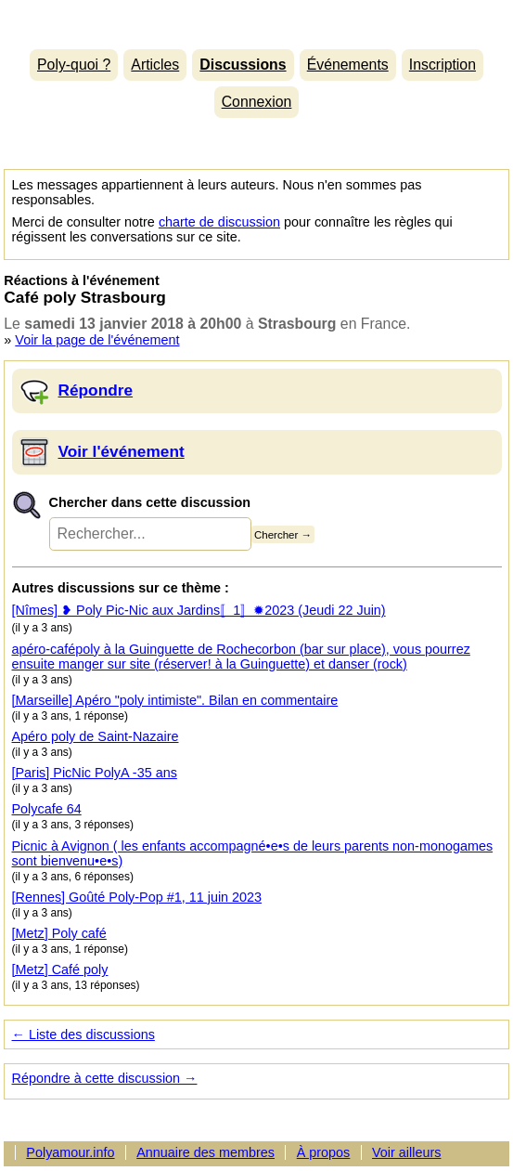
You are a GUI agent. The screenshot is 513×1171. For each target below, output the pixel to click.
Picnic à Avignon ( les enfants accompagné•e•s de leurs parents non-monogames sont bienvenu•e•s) (253, 853)
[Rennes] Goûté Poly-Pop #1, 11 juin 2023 (137, 897)
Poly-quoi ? (73, 64)
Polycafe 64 (47, 808)
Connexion (257, 102)
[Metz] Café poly (60, 969)
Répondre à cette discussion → (105, 1078)
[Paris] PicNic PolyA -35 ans (94, 772)
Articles (155, 64)
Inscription (442, 64)
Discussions (242, 64)
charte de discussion (219, 222)
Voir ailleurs (406, 1152)
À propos (324, 1152)
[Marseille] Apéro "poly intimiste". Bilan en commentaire (175, 700)
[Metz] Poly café (59, 933)
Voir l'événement (121, 451)
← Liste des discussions (83, 1034)
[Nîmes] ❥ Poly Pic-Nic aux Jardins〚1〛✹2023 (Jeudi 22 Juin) (199, 610)
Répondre (96, 390)
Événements (348, 64)
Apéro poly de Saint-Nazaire (95, 736)
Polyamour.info (256, 20)
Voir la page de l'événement (97, 339)
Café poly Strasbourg (85, 297)
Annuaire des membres (205, 1152)
